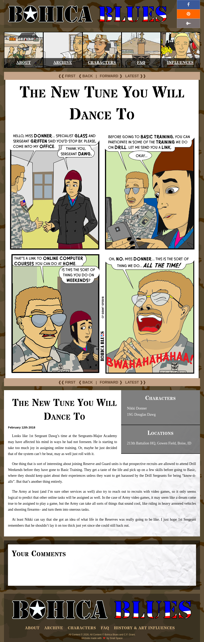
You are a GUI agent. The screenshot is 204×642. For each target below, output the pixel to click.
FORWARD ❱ (111, 76)
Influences (180, 62)
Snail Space (116, 638)
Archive (62, 62)
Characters (102, 62)
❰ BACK (85, 76)
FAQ (141, 62)
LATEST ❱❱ (135, 76)
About (23, 62)
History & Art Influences (144, 628)
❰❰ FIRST (67, 76)
